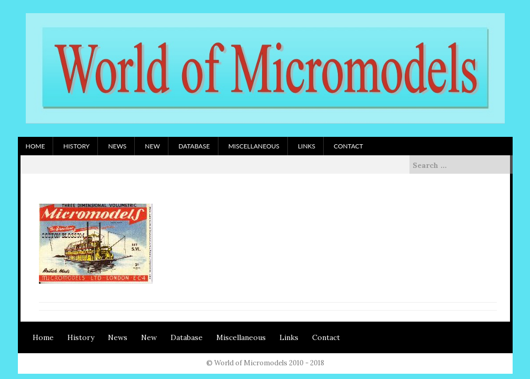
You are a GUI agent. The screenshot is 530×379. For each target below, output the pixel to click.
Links (306, 146)
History (76, 146)
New (152, 146)
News (117, 146)
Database (194, 146)
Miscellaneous (253, 146)
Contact (348, 146)
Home (35, 146)
